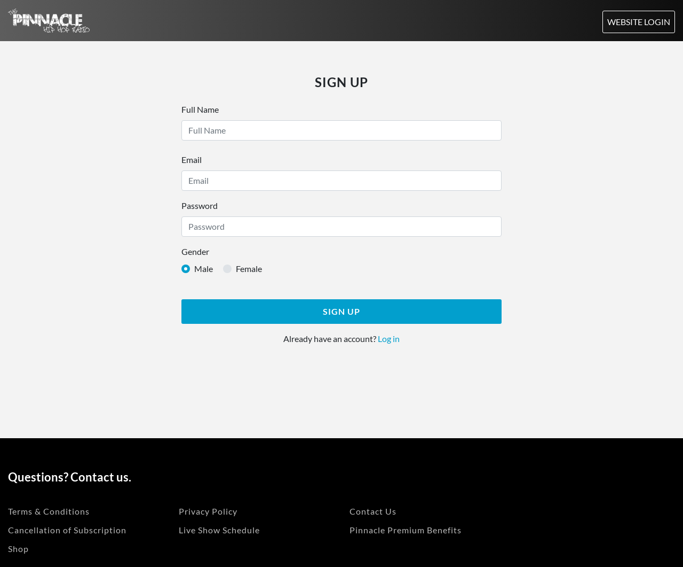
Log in (388, 338)
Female (249, 268)
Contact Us (373, 511)
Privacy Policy (208, 511)
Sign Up (341, 311)
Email (191, 159)
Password (199, 205)
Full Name (200, 109)
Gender (195, 251)
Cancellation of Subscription (67, 530)
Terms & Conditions (49, 511)
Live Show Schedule (219, 530)
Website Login (638, 22)
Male (203, 268)
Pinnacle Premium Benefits (406, 530)
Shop (18, 548)
